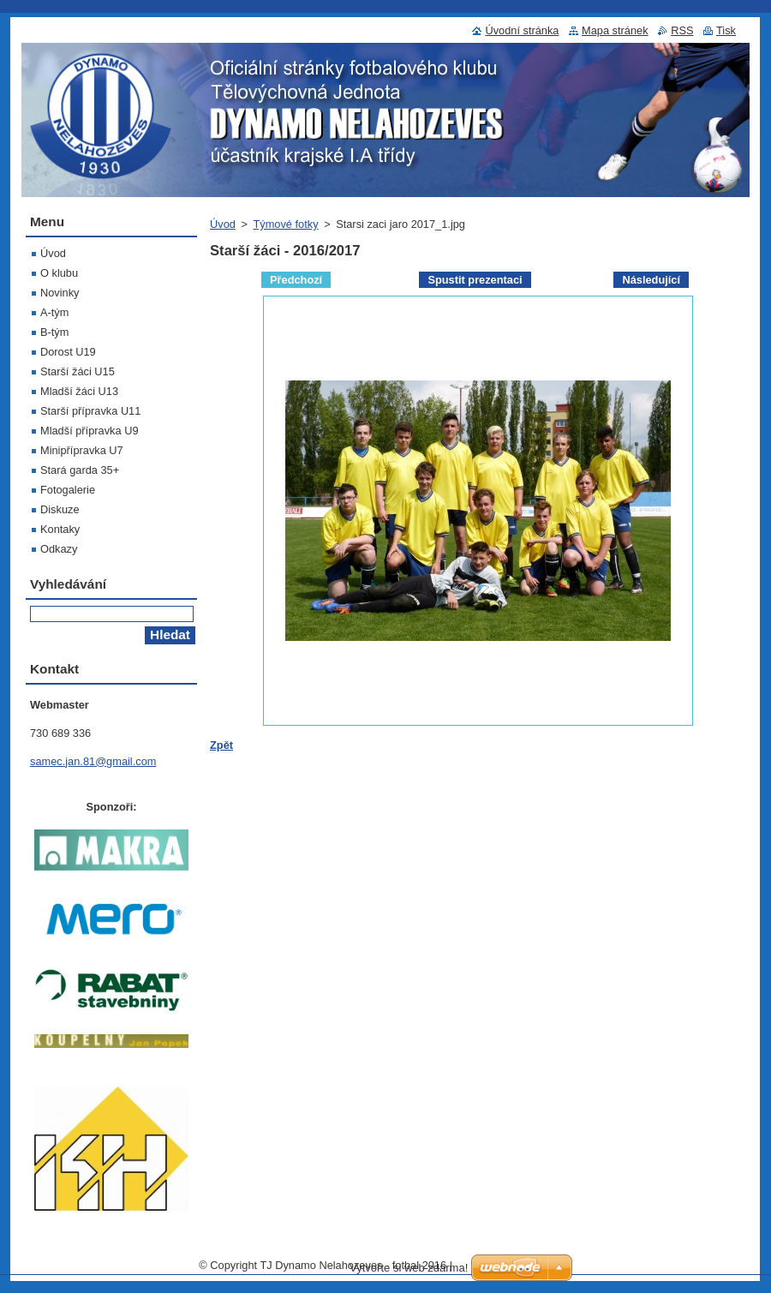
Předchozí (296, 279)
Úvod (223, 224)
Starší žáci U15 (77, 371)
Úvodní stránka (522, 30)
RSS (682, 30)
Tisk (726, 30)
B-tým (54, 332)
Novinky (60, 292)
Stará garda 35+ (79, 470)
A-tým (54, 312)
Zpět (221, 745)
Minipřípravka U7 (81, 450)
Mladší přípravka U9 (89, 430)
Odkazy (58, 548)
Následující (651, 279)
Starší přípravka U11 (90, 410)
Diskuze (60, 509)
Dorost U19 (68, 351)
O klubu (59, 272)
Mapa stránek (615, 30)
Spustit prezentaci (474, 279)
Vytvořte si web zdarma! (409, 1267)
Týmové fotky (285, 224)
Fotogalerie (67, 489)
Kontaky (60, 529)
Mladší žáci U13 (79, 391)
